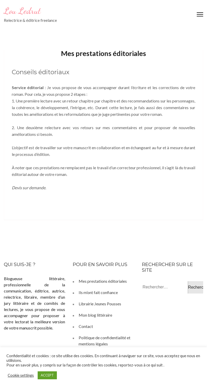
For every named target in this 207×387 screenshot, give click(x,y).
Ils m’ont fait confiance (98, 292)
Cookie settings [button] (21, 375)
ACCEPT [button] (47, 375)
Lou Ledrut (22, 10)
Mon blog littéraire (95, 315)
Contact (86, 326)
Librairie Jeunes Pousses (100, 303)
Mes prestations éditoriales (103, 281)
